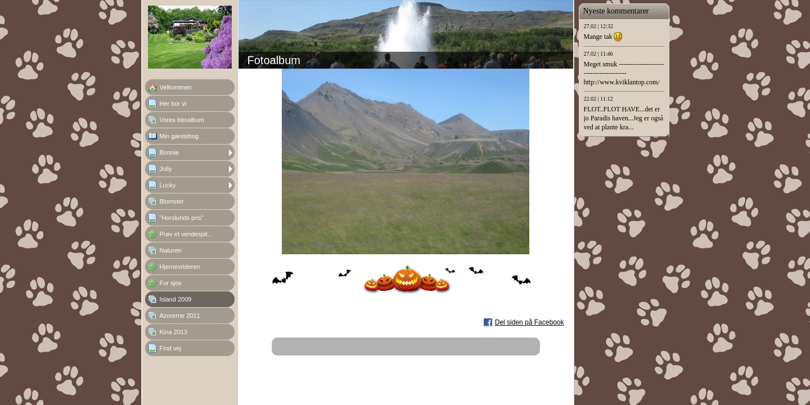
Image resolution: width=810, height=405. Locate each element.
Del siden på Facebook (529, 322)
